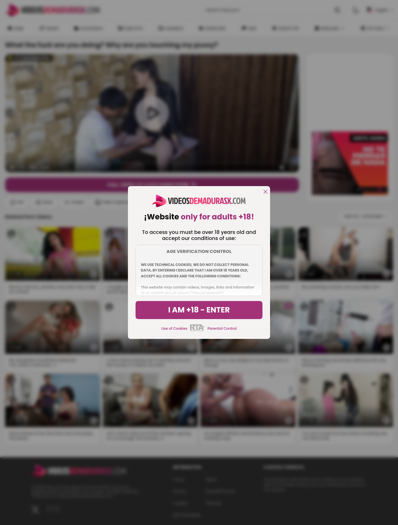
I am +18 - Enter (199, 310)
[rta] (197, 330)
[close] (265, 192)
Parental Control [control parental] (222, 328)
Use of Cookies (174, 328)
